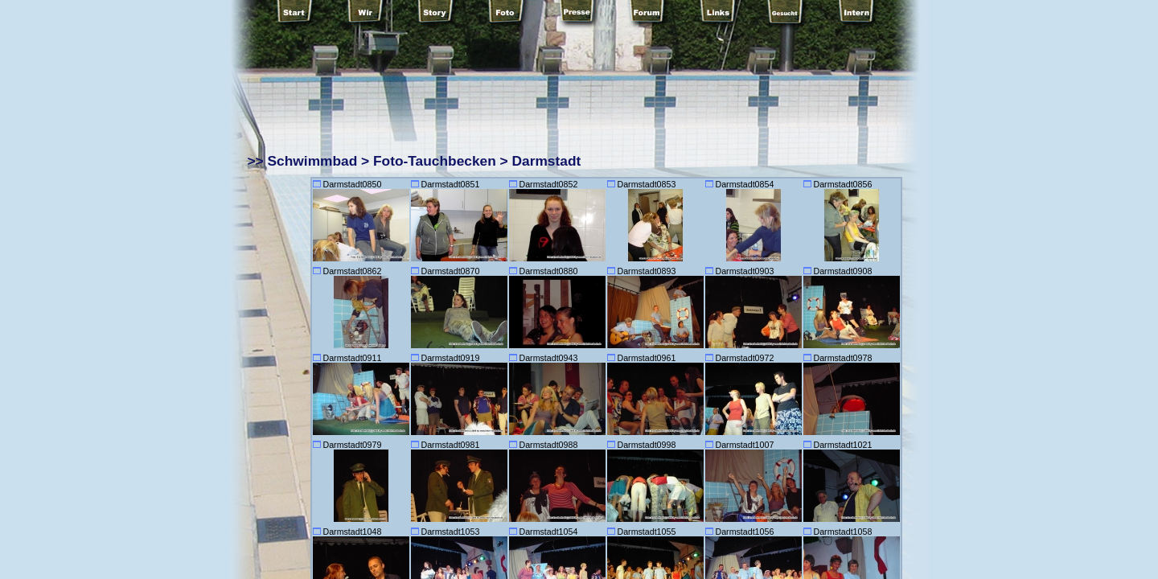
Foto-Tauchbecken (434, 161)
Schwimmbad (313, 161)
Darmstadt (546, 161)
